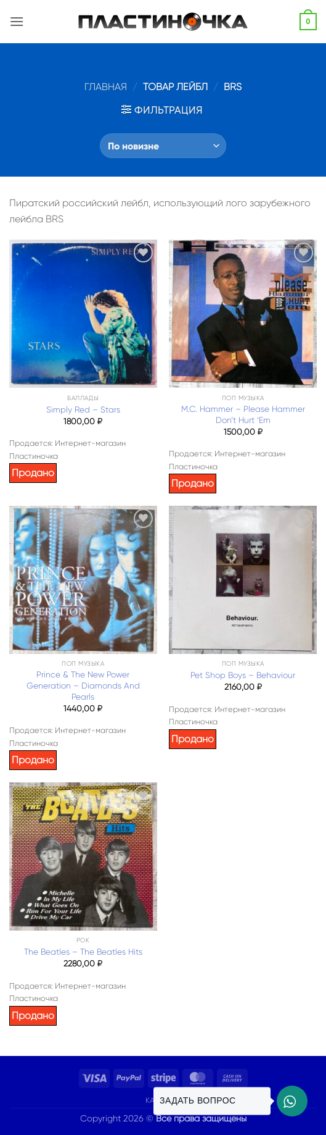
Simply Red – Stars (83, 409)
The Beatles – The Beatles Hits (83, 952)
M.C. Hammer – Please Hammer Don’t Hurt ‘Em (243, 414)
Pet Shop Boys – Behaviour (242, 675)
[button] (16, 21)
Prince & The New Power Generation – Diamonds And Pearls (83, 685)
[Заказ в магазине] (163, 145)
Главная (105, 87)
